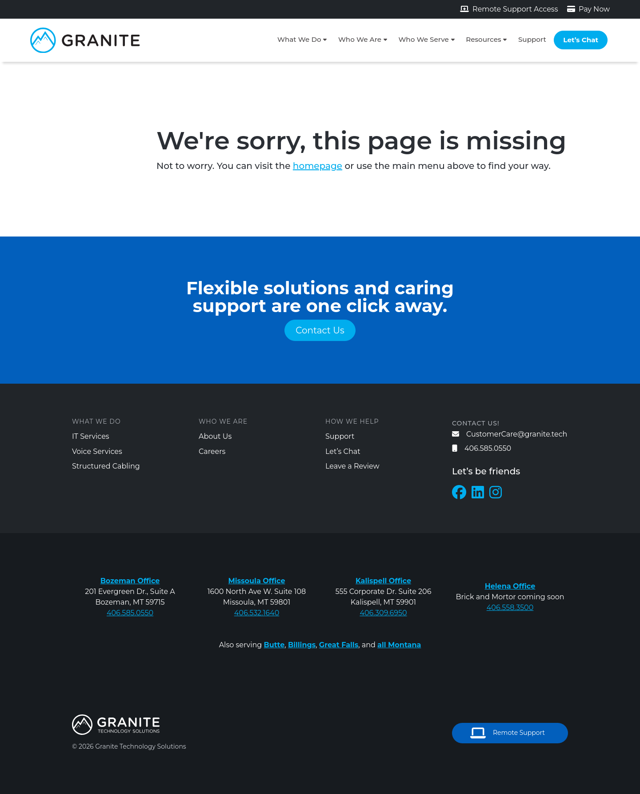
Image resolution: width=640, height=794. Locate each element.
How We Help (352, 421)
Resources (483, 39)
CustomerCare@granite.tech (509, 434)
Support (532, 39)
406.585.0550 (481, 448)
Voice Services (97, 451)
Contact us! (476, 423)
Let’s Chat (580, 40)
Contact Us (320, 330)
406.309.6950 (383, 613)
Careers (212, 451)
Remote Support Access (509, 9)
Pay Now (588, 9)
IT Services (90, 436)
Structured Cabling (106, 466)
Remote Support (507, 733)
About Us (215, 436)
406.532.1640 (257, 613)
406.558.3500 (510, 607)
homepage (317, 165)
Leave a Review (352, 466)
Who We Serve (423, 39)
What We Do (299, 39)
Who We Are (359, 39)
